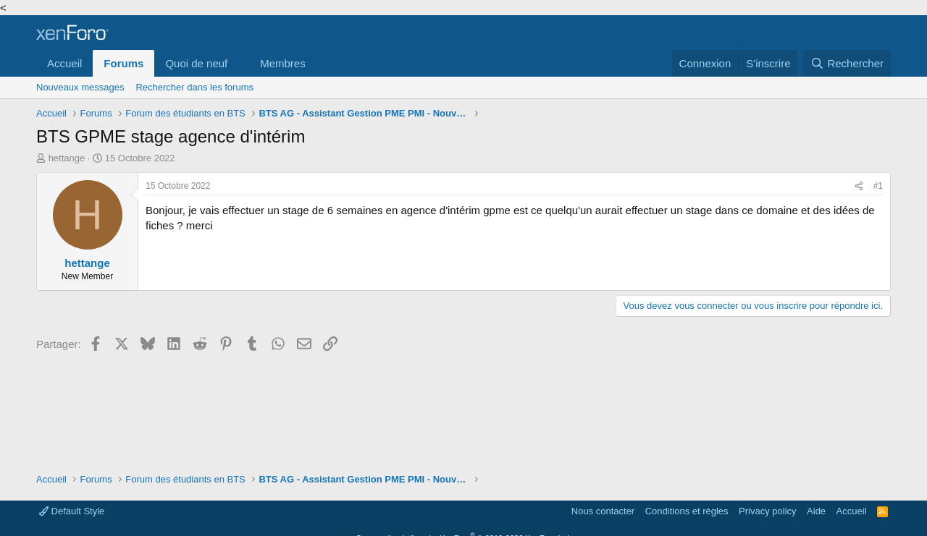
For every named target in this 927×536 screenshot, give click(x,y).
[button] (239, 63)
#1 (878, 186)
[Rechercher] (847, 63)
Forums (123, 63)
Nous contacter (602, 511)
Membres (283, 63)
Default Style (71, 511)
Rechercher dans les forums (194, 87)
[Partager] (859, 186)
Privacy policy (767, 511)
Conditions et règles (687, 511)
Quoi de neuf (196, 63)
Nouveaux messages (80, 87)
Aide (816, 511)
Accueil (64, 63)
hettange (67, 158)
